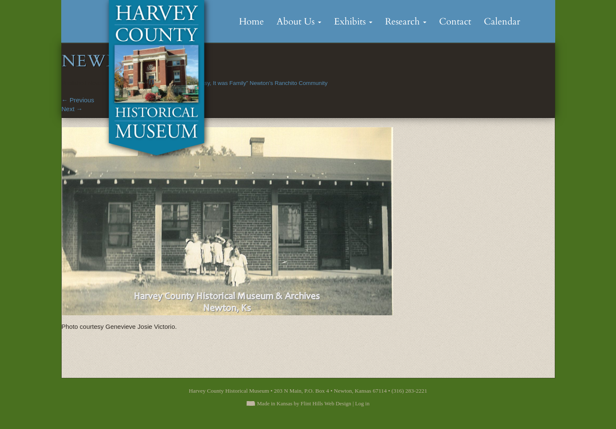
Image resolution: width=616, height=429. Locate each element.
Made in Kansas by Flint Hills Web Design (304, 403)
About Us (299, 21)
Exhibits (353, 21)
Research (405, 21)
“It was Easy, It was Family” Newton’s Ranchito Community (253, 83)
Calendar (502, 21)
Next (72, 108)
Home (251, 21)
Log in (362, 403)
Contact (455, 21)
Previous (78, 100)
